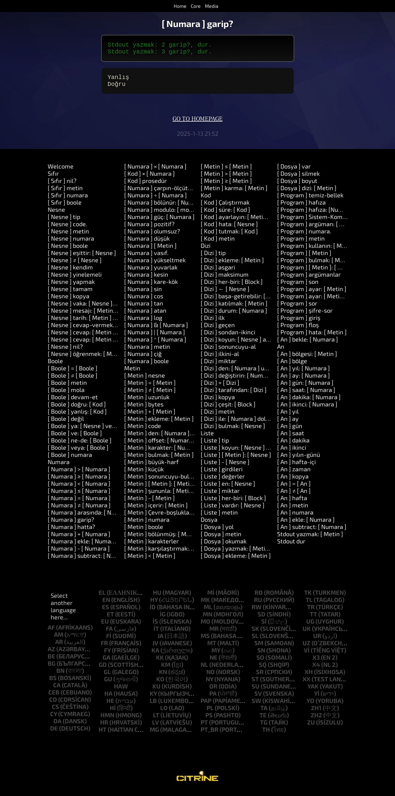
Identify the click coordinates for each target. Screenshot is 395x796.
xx (306, 683)
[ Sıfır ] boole (65, 207)
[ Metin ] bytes (143, 408)
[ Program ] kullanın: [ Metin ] (316, 250)
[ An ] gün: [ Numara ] (305, 387)
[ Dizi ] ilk (213, 322)
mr (214, 633)
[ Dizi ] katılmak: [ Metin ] (234, 307)
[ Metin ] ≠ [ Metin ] (150, 394)
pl (210, 712)
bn (60, 675)
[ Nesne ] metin (68, 235)
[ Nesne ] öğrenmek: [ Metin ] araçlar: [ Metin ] (110, 358)
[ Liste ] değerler (223, 481)
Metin (132, 372)
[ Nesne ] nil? (65, 351)
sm (258, 647)
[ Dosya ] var (294, 171)
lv (155, 727)
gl (107, 676)
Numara (59, 466)
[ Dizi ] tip (213, 257)
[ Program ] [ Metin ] (304, 257)
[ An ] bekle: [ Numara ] (307, 344)
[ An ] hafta (292, 502)
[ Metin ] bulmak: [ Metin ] (159, 459)
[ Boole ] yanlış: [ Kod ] (77, 416)
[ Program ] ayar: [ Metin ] (311, 293)
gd (103, 669)
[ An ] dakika (293, 444)
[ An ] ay (288, 423)
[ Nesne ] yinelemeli (75, 279)
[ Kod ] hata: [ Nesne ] (229, 228)
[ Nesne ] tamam (70, 293)
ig (163, 618)
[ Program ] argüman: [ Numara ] (320, 228)
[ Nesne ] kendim (70, 271)
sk (255, 633)
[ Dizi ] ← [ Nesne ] (225, 293)
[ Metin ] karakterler (151, 545)
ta (264, 712)
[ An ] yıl (288, 416)
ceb (53, 696)
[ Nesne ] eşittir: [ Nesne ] (82, 257)
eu (105, 626)
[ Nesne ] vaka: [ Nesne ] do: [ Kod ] (94, 307)
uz (306, 647)
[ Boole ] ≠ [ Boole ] (72, 380)
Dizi (206, 250)
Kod (206, 199)
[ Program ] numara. (304, 235)
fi (108, 640)
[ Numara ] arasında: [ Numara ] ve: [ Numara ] (109, 517)
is (155, 626)
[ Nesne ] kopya (68, 300)
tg (264, 727)
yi (316, 698)
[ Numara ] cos (143, 300)
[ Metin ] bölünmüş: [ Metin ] (162, 538)
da (57, 725)
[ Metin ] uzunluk (146, 401)
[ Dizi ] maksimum (225, 279)
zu (311, 727)
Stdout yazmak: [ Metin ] (310, 538)
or (213, 690)
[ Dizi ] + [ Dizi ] (220, 387)
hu (157, 597)
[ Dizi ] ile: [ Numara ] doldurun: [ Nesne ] (254, 423)
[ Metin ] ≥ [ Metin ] (226, 185)
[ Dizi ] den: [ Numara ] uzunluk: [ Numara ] (257, 372)
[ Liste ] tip (215, 444)
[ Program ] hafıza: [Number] (315, 214)
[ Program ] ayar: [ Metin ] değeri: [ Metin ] (333, 300)
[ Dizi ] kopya (218, 401)
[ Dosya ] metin (221, 538)
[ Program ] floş (298, 329)
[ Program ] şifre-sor (305, 315)
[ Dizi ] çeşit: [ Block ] (228, 408)
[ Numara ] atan (145, 315)
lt (156, 719)
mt (211, 647)
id (153, 611)
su (255, 690)
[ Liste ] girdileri (222, 473)
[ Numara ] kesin (146, 279)
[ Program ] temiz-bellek (310, 199)
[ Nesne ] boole (68, 250)
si (264, 626)
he (110, 705)
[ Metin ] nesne (144, 380)
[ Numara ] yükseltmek (155, 264)
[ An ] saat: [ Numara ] (306, 394)
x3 (316, 662)
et (110, 618)
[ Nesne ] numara (71, 243)
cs (55, 711)
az (51, 653)
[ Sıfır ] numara (68, 199)
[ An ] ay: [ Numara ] (303, 380)
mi (210, 597)
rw (257, 611)
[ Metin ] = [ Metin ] (150, 387)
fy (107, 654)
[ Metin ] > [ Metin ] (226, 178)
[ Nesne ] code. (67, 228)
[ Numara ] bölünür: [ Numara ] (165, 207)
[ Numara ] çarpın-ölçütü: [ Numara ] (173, 192)
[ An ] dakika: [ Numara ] (309, 401)
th (266, 734)
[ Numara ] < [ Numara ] (79, 488)
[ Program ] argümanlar (309, 279)
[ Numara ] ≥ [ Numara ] (79, 481)
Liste (207, 437)
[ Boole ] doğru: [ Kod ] (77, 408)
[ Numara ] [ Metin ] (150, 250)
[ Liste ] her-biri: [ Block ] (233, 502)
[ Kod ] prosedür (145, 185)
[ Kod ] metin (218, 243)
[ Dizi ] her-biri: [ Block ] (232, 286)
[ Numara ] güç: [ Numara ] (159, 221)
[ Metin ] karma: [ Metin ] (234, 192)
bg (51, 668)
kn (163, 676)
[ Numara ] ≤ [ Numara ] (79, 495)
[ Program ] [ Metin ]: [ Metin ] (317, 271)
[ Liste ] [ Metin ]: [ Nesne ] (236, 459)
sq (263, 669)
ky (153, 698)
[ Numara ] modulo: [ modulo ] (164, 214)
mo (205, 626)
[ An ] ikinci (291, 452)
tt (313, 618)
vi (307, 654)
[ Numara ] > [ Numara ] (79, 473)
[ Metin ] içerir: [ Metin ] (156, 509)
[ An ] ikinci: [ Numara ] (307, 408)
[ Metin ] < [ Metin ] (149, 560)
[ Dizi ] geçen (218, 329)
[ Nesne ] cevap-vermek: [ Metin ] (93, 329)
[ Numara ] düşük (147, 243)
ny (209, 683)
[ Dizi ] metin (218, 416)
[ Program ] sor (297, 307)
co (53, 704)
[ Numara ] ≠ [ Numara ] (79, 509)
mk (205, 604)
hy (154, 604)
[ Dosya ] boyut (297, 185)
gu (108, 683)
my (215, 654)
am (58, 639)
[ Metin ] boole (143, 531)
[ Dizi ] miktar (218, 365)
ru (258, 604)
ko (160, 683)
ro (259, 597)
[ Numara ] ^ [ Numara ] (155, 344)
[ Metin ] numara (146, 524)
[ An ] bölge (292, 365)
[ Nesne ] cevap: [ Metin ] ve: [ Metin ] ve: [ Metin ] (114, 344)
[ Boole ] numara (70, 459)
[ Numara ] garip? (71, 524)
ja (160, 640)
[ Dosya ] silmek (298, 178)
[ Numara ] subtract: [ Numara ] (90, 560)
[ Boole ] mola (66, 394)
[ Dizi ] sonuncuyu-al (228, 351)
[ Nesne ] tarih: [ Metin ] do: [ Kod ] (93, 322)
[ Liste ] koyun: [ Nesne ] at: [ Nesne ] (249, 452)
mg (154, 734)
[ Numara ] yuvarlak (151, 271)
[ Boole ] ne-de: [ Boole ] (80, 444)
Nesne (56, 214)
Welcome (60, 171)
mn (207, 618)
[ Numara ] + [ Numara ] (79, 538)
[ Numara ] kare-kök (151, 286)
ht (102, 734)
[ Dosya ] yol (217, 531)
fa (109, 633)
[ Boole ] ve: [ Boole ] (75, 437)
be (51, 660)
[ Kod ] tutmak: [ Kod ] (229, 235)
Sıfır (53, 178)
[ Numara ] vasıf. (146, 257)
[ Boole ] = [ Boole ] (72, 372)
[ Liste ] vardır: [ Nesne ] (233, 509)
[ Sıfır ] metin (65, 192)
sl (255, 640)
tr (311, 611)
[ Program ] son (298, 286)
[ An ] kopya (293, 481)
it (156, 633)
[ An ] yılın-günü (298, 459)
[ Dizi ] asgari (218, 271)
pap (206, 705)
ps (209, 719)
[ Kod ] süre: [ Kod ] (225, 214)
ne (213, 662)
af (51, 632)
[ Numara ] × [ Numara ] (155, 171)
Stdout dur (291, 545)
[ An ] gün (289, 430)
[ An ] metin (292, 509)
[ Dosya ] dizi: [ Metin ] (307, 192)
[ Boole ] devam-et (73, 401)
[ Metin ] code (142, 430)
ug (310, 626)
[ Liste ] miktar (220, 495)
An (280, 351)
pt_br (209, 734)
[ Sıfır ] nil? (62, 185)
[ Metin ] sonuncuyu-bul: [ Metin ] (169, 481)
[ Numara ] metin (147, 351)
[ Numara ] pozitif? (149, 228)
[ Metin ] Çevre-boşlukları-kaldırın (170, 517)
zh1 (316, 712)
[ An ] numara (295, 517)
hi (113, 712)
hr (104, 727)
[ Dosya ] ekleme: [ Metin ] (236, 560)
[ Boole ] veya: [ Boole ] (78, 452)
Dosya (209, 524)
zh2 (316, 719)
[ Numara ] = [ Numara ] (79, 502)
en (106, 604)
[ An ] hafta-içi (296, 466)
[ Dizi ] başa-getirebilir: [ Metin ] (243, 300)
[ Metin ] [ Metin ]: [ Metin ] (160, 488)
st (255, 683)
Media (211, 6)
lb (153, 705)
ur (317, 640)
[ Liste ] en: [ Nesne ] (228, 488)
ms (205, 640)
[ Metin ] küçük (144, 473)
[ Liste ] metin (219, 517)
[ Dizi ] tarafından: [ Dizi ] (234, 394)
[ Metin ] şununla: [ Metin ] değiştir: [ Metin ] (183, 495)
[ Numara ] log (143, 322)
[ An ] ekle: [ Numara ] (306, 524)
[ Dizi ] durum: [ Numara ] (234, 315)
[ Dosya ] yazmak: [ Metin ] (236, 553)
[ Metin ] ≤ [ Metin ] (226, 171)
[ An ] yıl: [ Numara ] (303, 372)
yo (310, 705)
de (54, 733)
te (263, 719)
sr (260, 676)
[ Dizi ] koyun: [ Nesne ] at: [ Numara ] (250, 344)
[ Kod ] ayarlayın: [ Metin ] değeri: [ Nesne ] (258, 221)
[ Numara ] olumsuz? (152, 235)
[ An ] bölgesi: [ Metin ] (307, 358)
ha (108, 698)
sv (258, 698)
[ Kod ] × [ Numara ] (149, 178)
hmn (107, 719)
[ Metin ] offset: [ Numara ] (160, 444)
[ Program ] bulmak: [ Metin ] (315, 264)
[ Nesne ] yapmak (71, 286)
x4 (316, 669)
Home (180, 6)
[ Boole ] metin (67, 387)
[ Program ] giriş (298, 322)
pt (204, 727)
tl (309, 604)
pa (213, 698)
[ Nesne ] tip (64, 221)
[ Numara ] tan (143, 307)
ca (57, 689)
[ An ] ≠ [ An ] (294, 495)
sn (261, 654)
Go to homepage (197, 124)
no (210, 676)
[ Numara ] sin (143, 293)
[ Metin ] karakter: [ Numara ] (163, 452)
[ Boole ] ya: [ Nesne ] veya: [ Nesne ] (96, 430)
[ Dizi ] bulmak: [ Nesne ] (233, 430)
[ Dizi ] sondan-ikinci (228, 336)
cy (53, 718)
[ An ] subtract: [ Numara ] (311, 531)
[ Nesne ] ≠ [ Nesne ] (75, 264)
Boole (55, 365)
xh (309, 676)
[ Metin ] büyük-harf (151, 466)
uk (307, 633)
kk (160, 662)
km (165, 669)
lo (164, 712)
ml (208, 611)
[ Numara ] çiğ (143, 358)
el (102, 597)
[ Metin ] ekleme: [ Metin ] (159, 423)
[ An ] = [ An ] (294, 488)
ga (106, 662)
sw (256, 705)
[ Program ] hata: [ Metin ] (312, 336)
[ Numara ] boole (146, 365)
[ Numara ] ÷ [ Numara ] (155, 199)
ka (155, 654)
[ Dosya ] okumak (224, 545)
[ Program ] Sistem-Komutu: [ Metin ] (327, 221)
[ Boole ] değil (66, 423)
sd (261, 618)
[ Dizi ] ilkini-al (220, 358)
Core (196, 6)
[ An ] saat (290, 437)
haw (121, 690)
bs (53, 682)
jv (155, 647)
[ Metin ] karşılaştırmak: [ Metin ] (168, 553)
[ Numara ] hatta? (71, 531)
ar (59, 646)
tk (308, 597)
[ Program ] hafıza (301, 207)
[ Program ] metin (301, 243)
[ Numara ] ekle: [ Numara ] (84, 545)
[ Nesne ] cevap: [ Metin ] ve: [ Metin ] (98, 336)
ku (156, 690)
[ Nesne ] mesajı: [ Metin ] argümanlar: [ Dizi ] (108, 315)
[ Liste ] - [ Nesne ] (225, 466)
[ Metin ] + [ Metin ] (149, 416)
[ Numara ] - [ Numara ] (79, 553)
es (105, 611)
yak (313, 690)
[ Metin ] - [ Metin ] (149, 502)
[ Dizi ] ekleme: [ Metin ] (232, 264)
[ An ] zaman (294, 473)
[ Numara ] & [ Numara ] (156, 329)
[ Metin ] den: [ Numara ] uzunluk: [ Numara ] (183, 437)
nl (204, 669)
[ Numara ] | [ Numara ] (154, 336)
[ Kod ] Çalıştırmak (225, 207)
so (260, 662)
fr (104, 647)
